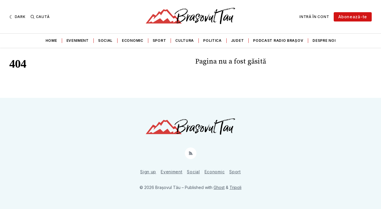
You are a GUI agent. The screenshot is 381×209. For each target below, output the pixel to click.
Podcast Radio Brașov (278, 40)
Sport (159, 40)
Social (105, 40)
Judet (237, 40)
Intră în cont (314, 17)
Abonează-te (352, 16)
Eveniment (77, 40)
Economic (132, 40)
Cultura (184, 40)
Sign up (148, 171)
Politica (212, 40)
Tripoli (235, 187)
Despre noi (324, 40)
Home (51, 40)
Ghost (219, 187)
